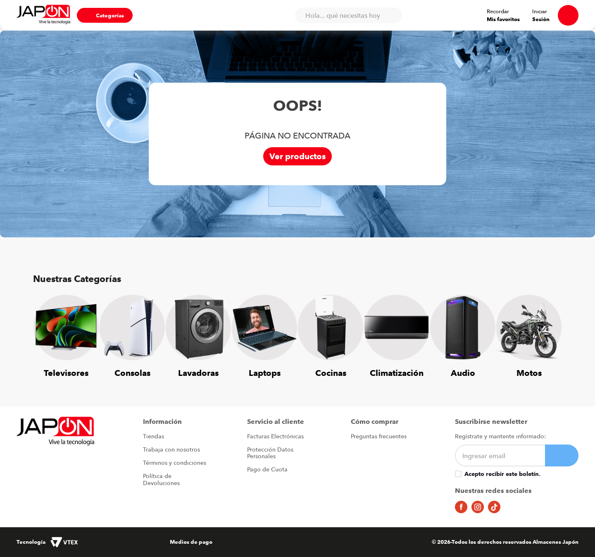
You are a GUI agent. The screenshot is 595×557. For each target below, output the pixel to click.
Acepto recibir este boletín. (502, 474)
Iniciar (539, 11)
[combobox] (348, 15)
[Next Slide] (549, 331)
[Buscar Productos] (392, 15)
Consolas (132, 373)
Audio (463, 373)
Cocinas (330, 373)
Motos (529, 373)
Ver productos (297, 156)
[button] (105, 15)
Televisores (66, 373)
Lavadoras (198, 373)
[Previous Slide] (45, 331)
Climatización (397, 373)
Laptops (265, 373)
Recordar (498, 11)
